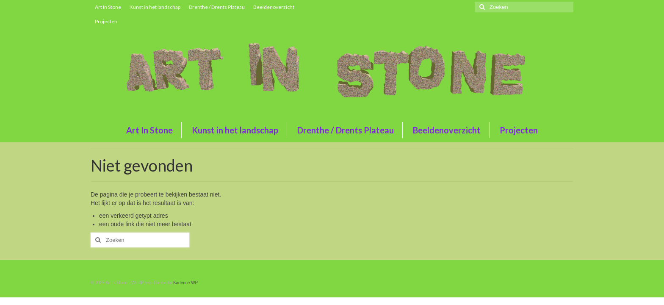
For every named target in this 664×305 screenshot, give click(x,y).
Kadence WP (185, 282)
